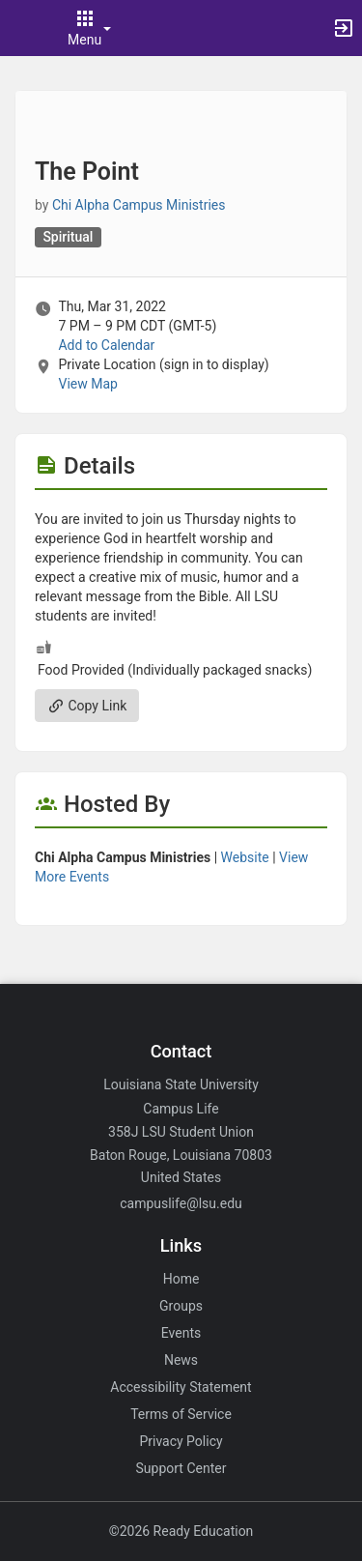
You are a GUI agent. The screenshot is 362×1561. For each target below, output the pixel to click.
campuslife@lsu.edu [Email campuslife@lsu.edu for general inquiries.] (181, 1203)
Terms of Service (181, 1414)
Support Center (181, 1468)
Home (181, 1278)
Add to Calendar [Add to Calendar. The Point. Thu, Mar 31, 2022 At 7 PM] (106, 345)
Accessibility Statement (180, 1387)
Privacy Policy (180, 1441)
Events (181, 1333)
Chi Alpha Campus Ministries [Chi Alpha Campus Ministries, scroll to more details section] (139, 205)
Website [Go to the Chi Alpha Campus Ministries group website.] (245, 857)
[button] (24, 28)
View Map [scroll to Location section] (87, 383)
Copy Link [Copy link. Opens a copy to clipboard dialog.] (86, 705)
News (181, 1360)
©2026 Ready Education (181, 1531)
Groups (181, 1306)
